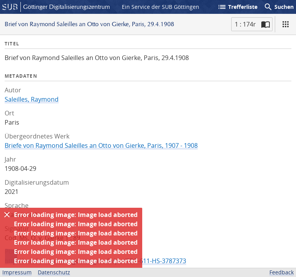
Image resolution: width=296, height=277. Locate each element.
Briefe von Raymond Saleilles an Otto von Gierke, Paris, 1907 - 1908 (101, 145)
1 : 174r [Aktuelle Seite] (245, 24)
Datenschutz (54, 272)
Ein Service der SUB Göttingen (160, 6)
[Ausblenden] (7, 215)
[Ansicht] (286, 24)
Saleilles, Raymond (32, 99)
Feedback (281, 272)
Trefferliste (237, 7)
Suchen (279, 7)
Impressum (17, 272)
